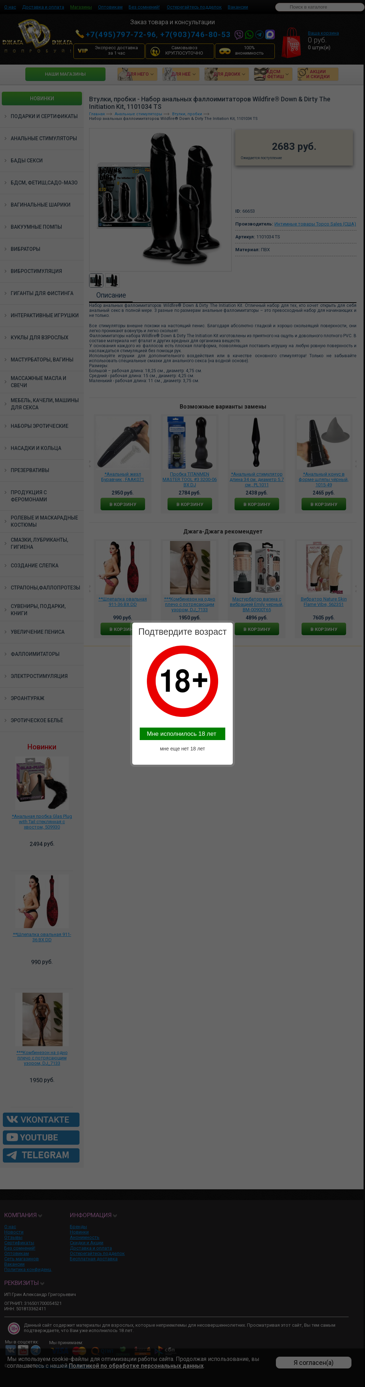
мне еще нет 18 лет (182, 748)
